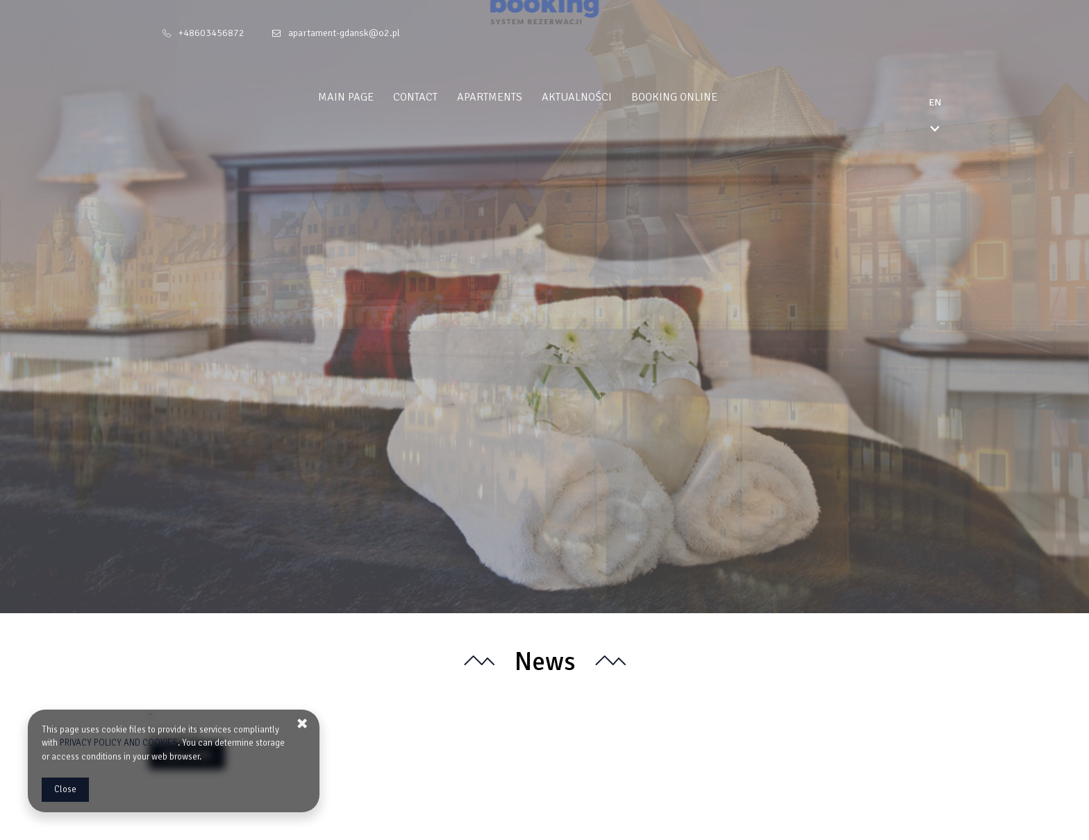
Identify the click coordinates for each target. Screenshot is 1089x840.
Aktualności (604, 97)
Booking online (701, 97)
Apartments (516, 97)
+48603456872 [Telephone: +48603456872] (211, 33)
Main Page (373, 97)
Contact (442, 97)
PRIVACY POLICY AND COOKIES (119, 742)
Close (65, 789)
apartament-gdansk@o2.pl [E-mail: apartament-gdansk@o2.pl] (344, 33)
